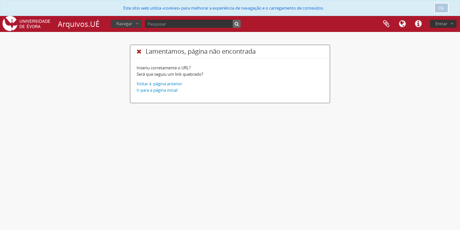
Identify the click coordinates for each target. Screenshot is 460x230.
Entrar (441, 24)
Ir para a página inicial (157, 90)
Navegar (124, 24)
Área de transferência (386, 24)
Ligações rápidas (418, 24)
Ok (441, 8)
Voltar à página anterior (159, 84)
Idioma (402, 24)
